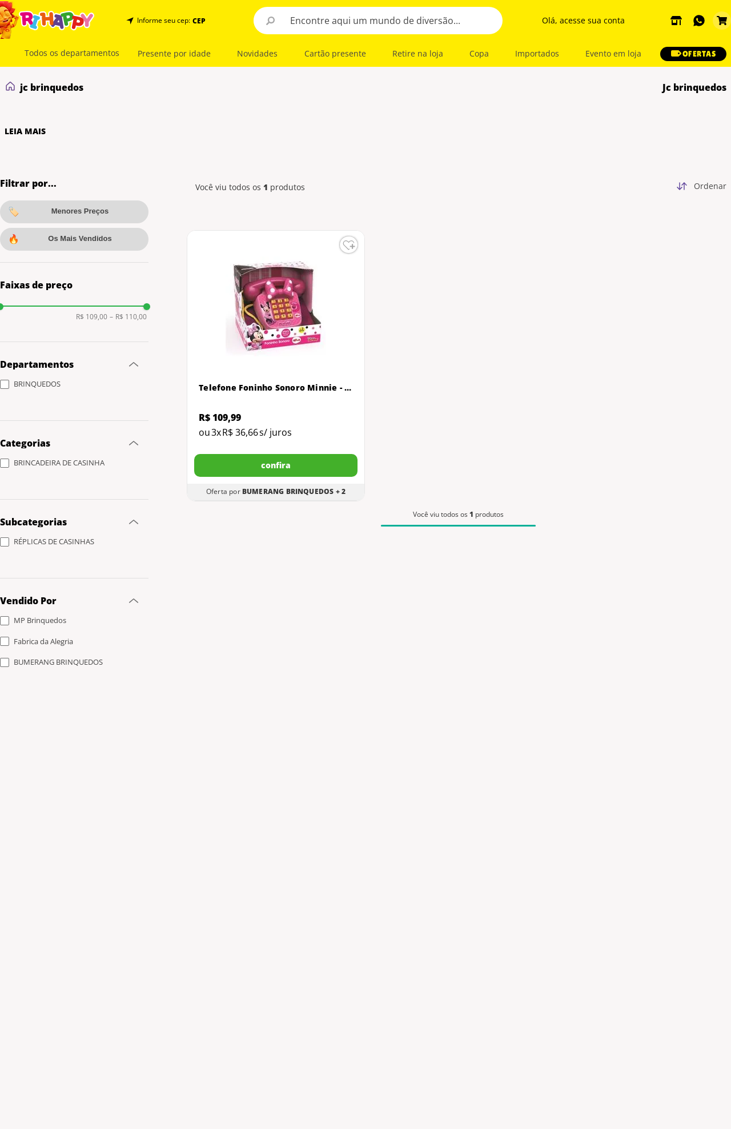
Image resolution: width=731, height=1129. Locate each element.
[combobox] (378, 20)
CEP (199, 21)
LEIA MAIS (25, 131)
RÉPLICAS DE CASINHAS (54, 541)
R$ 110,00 (128, 317)
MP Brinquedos (40, 620)
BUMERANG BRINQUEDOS (58, 662)
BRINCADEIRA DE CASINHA (59, 462)
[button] (198, 21)
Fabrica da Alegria (43, 641)
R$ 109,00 (91, 317)
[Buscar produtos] (271, 20)
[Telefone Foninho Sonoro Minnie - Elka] (275, 366)
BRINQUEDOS (37, 384)
